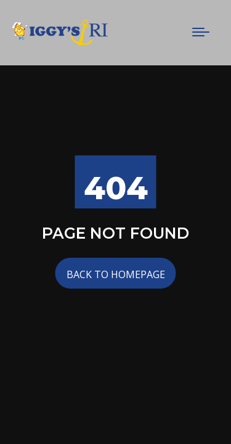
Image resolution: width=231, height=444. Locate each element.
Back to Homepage (116, 274)
